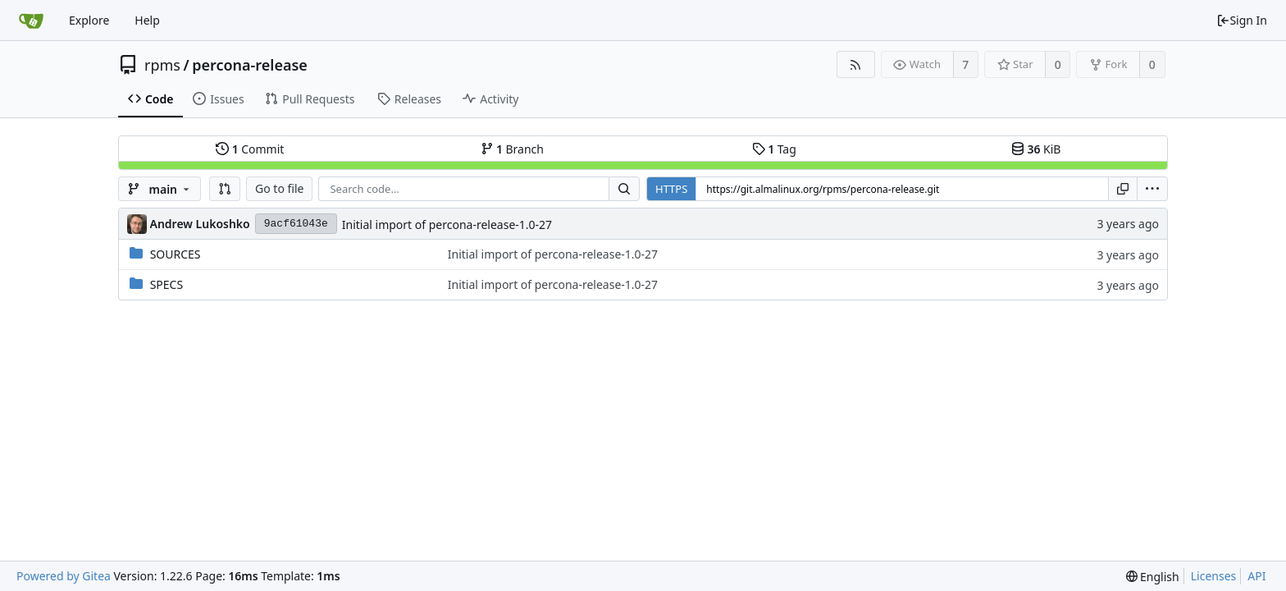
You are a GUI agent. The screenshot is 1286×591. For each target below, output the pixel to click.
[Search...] (624, 188)
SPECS (166, 284)
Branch (513, 149)
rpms (162, 65)
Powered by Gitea (63, 576)
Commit (250, 149)
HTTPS (671, 188)
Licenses (1214, 576)
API (1256, 576)
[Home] (31, 20)
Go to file (279, 188)
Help (147, 20)
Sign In (1241, 20)
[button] (224, 188)
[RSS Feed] (856, 64)
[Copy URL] (1123, 188)
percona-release (250, 65)
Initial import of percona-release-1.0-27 (447, 224)
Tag (774, 149)
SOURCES (175, 254)
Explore (89, 20)
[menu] (1152, 188)
